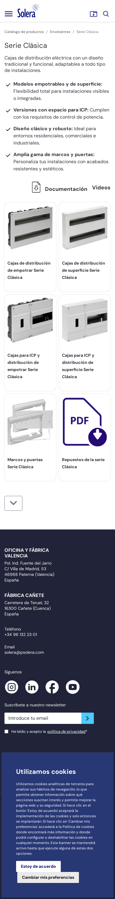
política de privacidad (66, 731)
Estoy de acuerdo (38, 866)
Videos (101, 187)
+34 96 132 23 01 (20, 634)
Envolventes (60, 31)
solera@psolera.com (24, 652)
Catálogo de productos (24, 31)
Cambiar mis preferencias (48, 877)
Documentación (57, 189)
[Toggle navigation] (8, 14)
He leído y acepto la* (49, 731)
